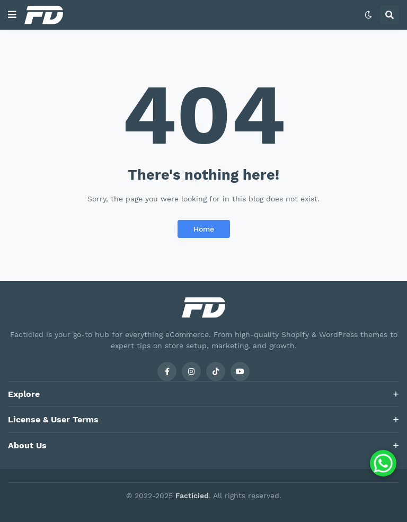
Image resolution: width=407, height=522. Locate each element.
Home (203, 229)
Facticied (192, 495)
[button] (12, 14)
